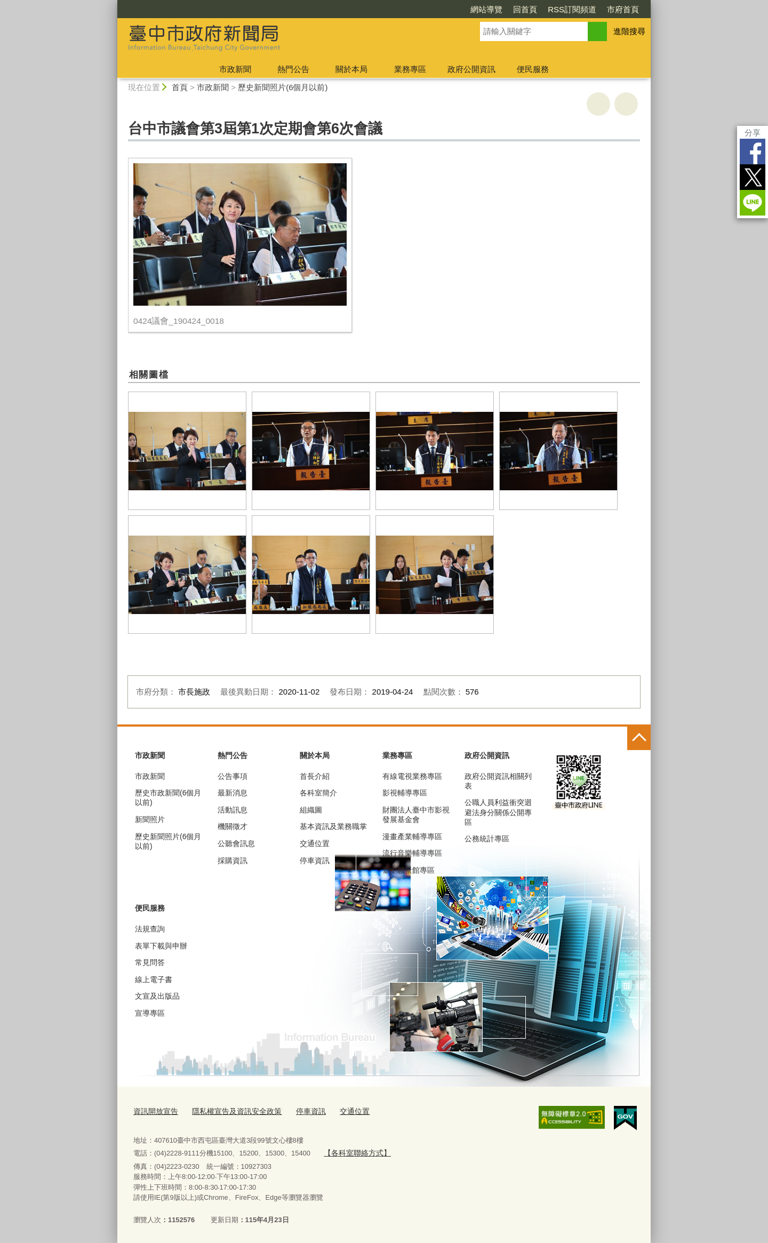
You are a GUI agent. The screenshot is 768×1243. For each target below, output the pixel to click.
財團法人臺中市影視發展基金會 (416, 815)
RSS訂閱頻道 (572, 9)
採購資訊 (232, 860)
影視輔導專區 (404, 792)
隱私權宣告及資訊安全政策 (230, 1110)
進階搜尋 (629, 31)
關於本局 (351, 69)
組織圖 (311, 810)
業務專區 (410, 69)
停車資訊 (315, 860)
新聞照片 (150, 819)
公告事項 (232, 776)
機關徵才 (232, 826)
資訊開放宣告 (154, 1110)
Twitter (752, 177)
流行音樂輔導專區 (412, 853)
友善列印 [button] (598, 104)
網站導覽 (486, 9)
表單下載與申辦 (161, 946)
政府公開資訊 (471, 69)
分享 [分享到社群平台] (753, 133)
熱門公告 (293, 69)
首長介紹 (315, 776)
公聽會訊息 (236, 843)
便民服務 (533, 69)
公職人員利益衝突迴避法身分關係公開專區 (498, 812)
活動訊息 (232, 810)
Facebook (752, 151)
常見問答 (150, 962)
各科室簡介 (318, 792)
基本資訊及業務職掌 (333, 826)
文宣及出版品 (157, 996)
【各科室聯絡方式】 (354, 1151)
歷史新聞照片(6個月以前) (282, 87)
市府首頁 (623, 9)
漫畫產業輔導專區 (412, 836)
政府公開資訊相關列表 (498, 781)
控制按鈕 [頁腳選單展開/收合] (639, 738)
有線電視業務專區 (412, 776)
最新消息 (232, 792)
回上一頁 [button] (626, 104)
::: (112, 4)
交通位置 (315, 843)
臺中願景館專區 (408, 870)
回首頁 (525, 9)
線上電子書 (153, 979)
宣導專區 (150, 1013)
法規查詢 (150, 929)
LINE (752, 203)
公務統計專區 (487, 838)
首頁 (180, 87)
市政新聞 (235, 69)
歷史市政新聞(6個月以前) (168, 797)
